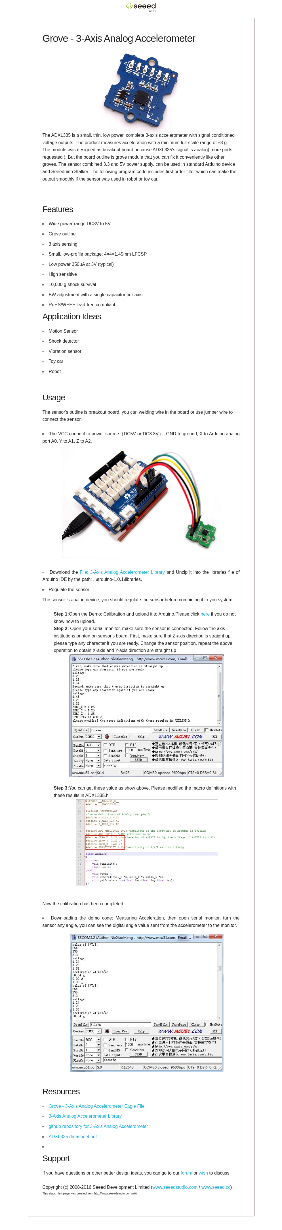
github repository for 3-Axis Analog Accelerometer (98, 1126)
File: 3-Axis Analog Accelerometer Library (122, 572)
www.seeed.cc (215, 1187)
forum (186, 1173)
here (205, 614)
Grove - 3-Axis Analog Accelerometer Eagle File (96, 1106)
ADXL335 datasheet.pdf (73, 1136)
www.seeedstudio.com (174, 1187)
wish (203, 1173)
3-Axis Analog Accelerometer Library (85, 1116)
